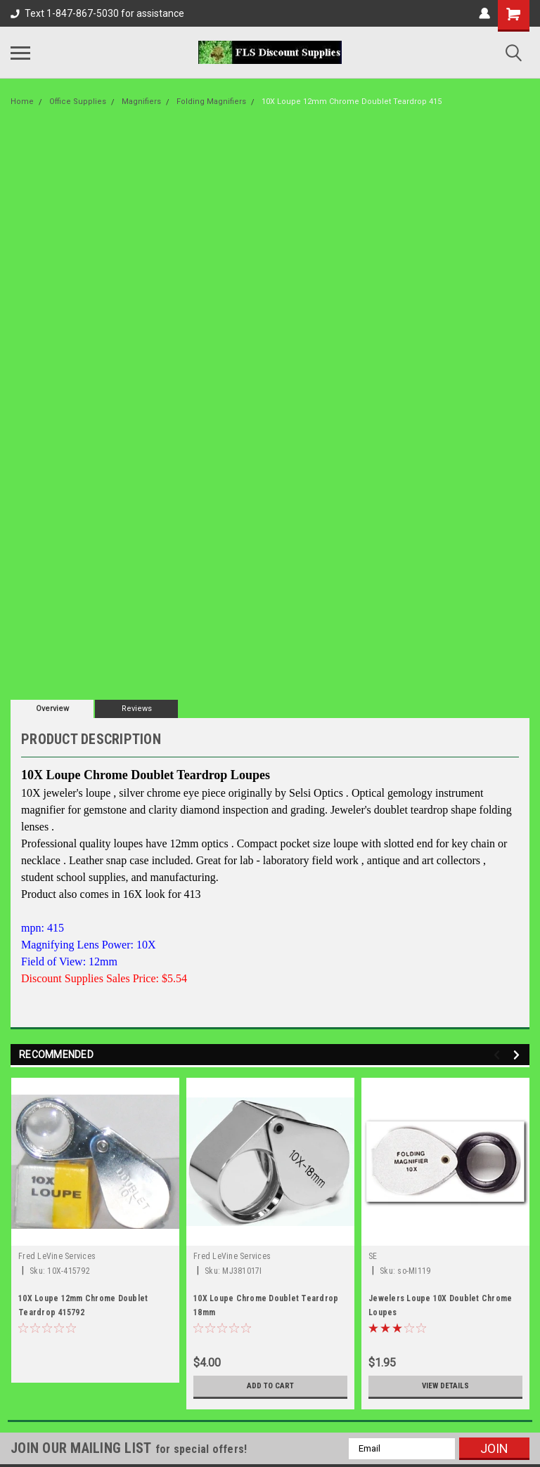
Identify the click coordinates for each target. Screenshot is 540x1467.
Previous (499, 1055)
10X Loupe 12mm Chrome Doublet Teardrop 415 (352, 101)
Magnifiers (141, 101)
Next (518, 1055)
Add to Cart (270, 1386)
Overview (52, 708)
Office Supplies (77, 101)
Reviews (137, 708)
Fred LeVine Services (57, 1256)
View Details (446, 1386)
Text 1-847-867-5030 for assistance (97, 13)
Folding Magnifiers (211, 101)
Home (22, 101)
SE (373, 1256)
